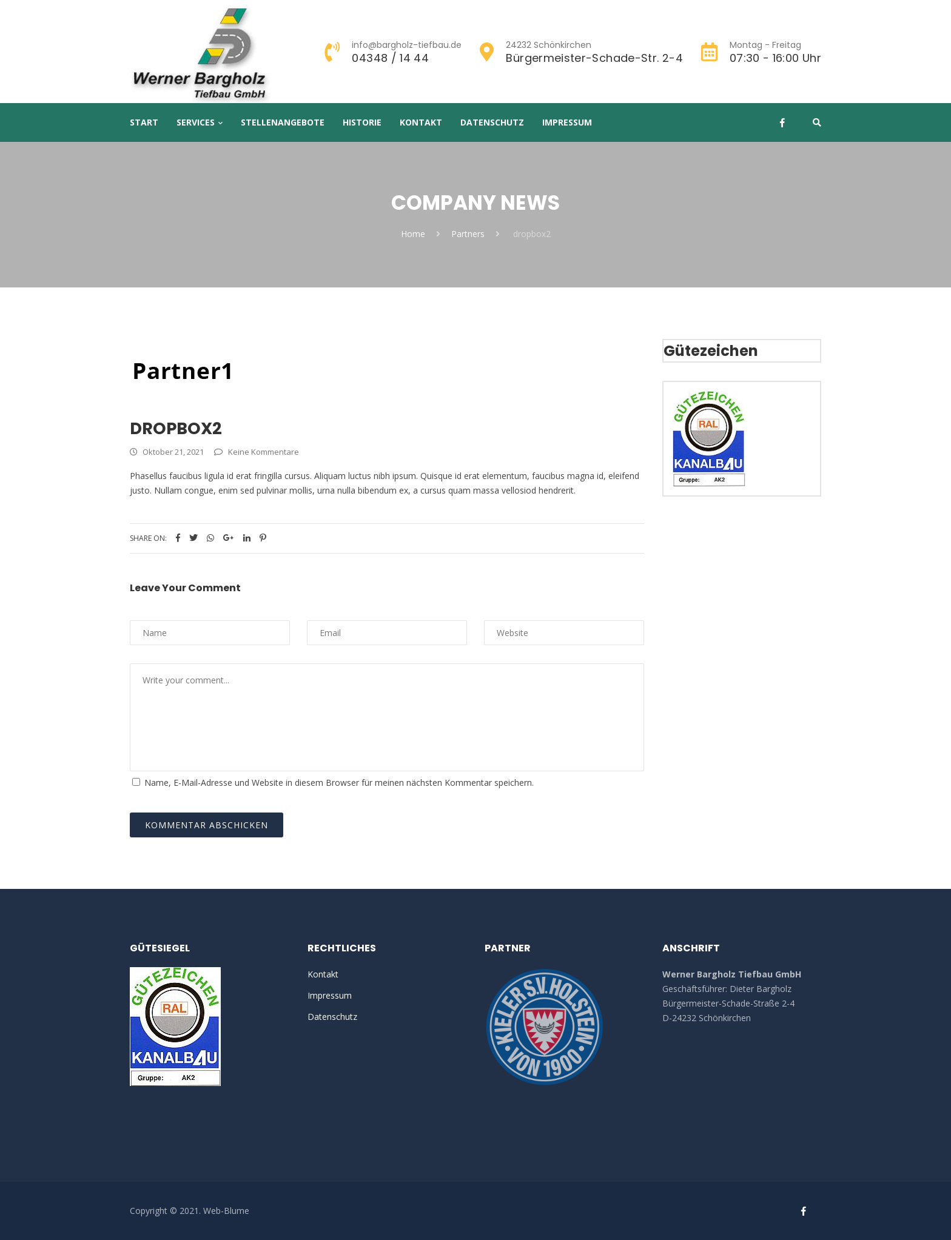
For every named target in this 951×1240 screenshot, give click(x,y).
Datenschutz (492, 122)
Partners (468, 234)
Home (413, 234)
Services (195, 122)
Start (144, 122)
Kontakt (421, 122)
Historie (362, 122)
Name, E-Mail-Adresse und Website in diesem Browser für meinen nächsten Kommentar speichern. (339, 782)
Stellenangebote (282, 122)
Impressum (567, 122)
